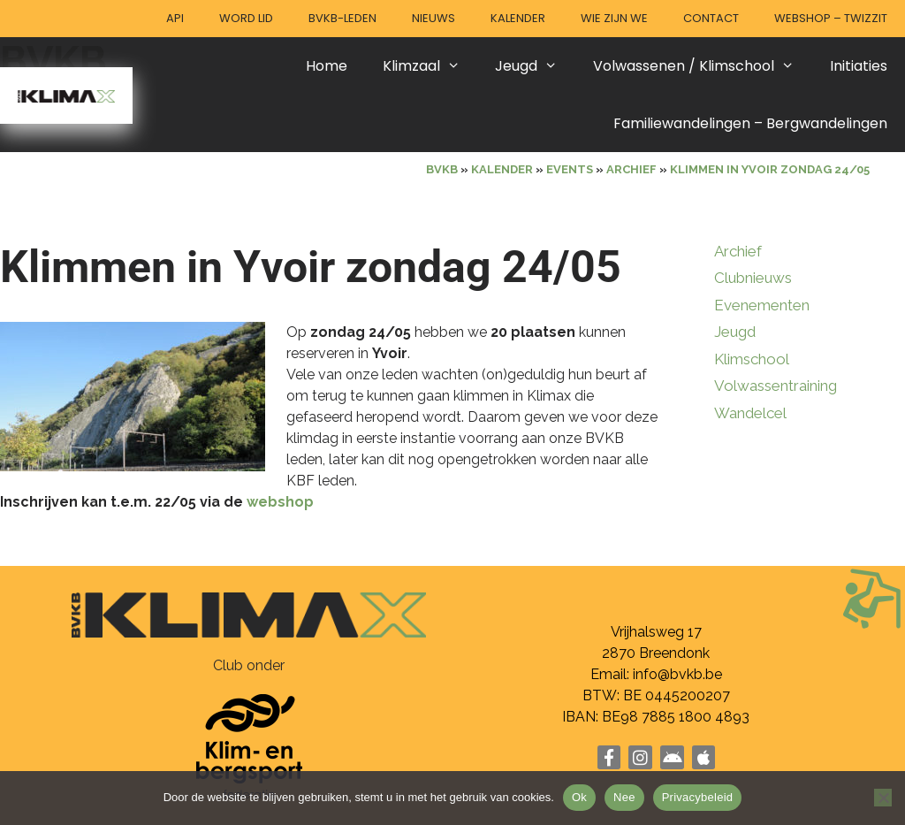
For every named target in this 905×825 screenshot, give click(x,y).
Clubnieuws (753, 277)
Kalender (518, 18)
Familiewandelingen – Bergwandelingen (750, 123)
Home (326, 66)
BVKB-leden (342, 18)
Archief (738, 251)
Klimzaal (430, 66)
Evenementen (762, 305)
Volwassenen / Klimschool (702, 66)
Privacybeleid (698, 797)
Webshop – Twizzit (830, 18)
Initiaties (858, 66)
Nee (624, 797)
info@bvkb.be (677, 674)
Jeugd (535, 66)
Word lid (246, 18)
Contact (711, 18)
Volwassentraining (775, 385)
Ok (579, 797)
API (175, 18)
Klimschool (751, 359)
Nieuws (433, 18)
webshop (280, 501)
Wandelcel (750, 413)
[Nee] (883, 797)
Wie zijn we (614, 18)
